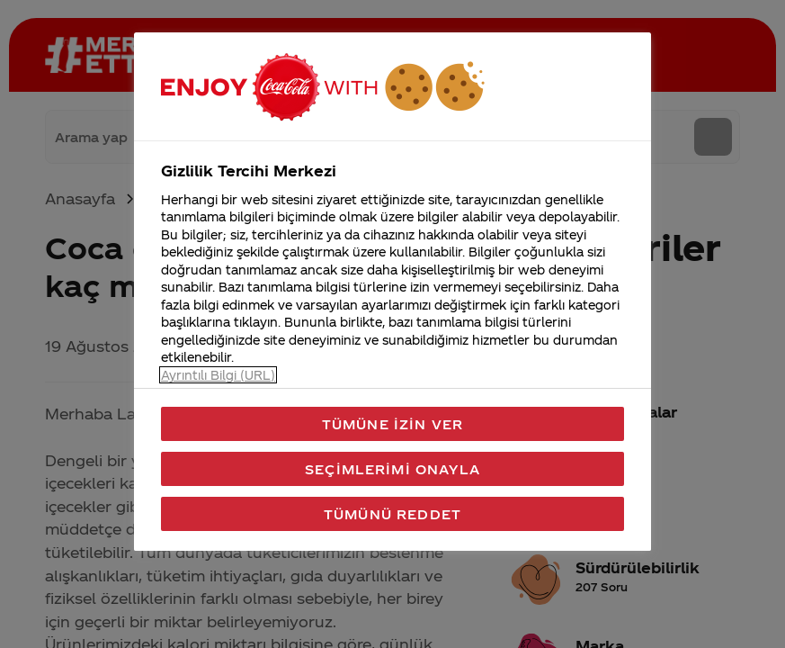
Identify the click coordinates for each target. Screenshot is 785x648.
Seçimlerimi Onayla (392, 469)
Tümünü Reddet (392, 514)
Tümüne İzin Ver (392, 424)
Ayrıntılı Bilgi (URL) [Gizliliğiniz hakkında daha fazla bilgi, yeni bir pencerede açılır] (218, 375)
